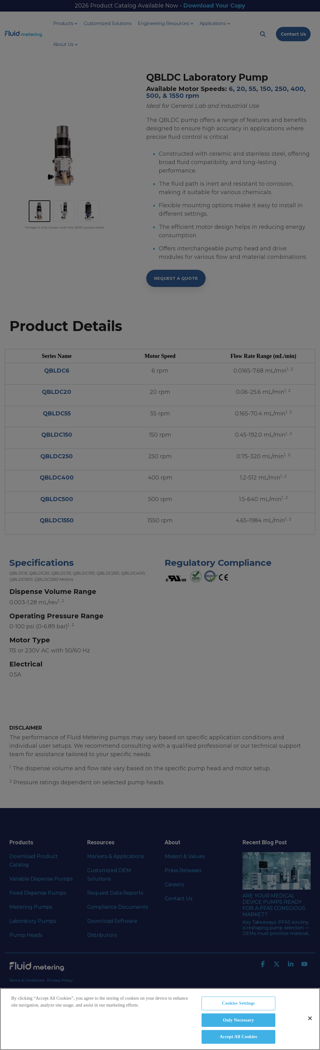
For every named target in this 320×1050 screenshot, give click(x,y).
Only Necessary (238, 1019)
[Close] (310, 1018)
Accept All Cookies (238, 1036)
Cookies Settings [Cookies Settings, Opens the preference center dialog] (238, 1003)
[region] (160, 1019)
